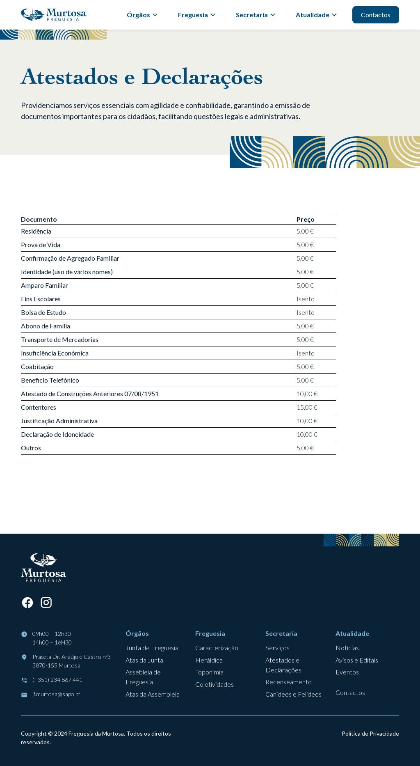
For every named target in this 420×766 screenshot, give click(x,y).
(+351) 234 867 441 (57, 679)
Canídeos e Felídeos (293, 694)
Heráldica (209, 660)
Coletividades (214, 684)
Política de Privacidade (370, 733)
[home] (54, 15)
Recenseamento (288, 682)
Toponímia (209, 672)
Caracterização (216, 647)
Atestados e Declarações (283, 665)
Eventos (347, 672)
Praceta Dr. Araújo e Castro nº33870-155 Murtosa (71, 661)
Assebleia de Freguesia (143, 677)
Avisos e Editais (357, 660)
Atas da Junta (144, 660)
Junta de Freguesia (152, 647)
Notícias (347, 647)
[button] (142, 15)
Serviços (277, 647)
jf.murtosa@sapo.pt (56, 693)
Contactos (375, 14)
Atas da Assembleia (153, 694)
